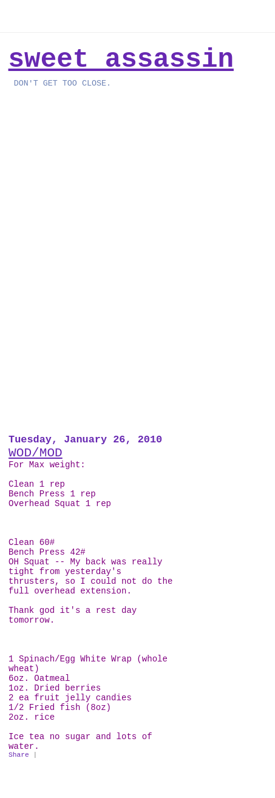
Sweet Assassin (121, 59)
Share (18, 755)
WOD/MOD (35, 452)
